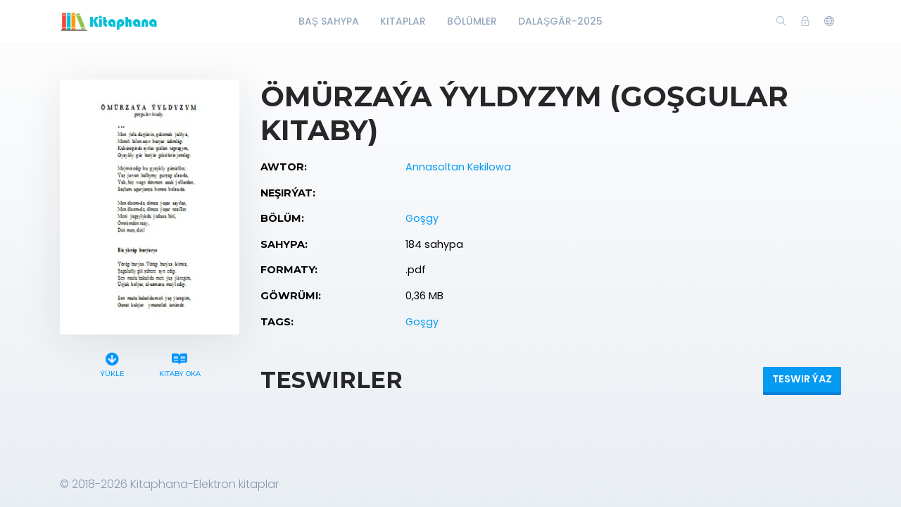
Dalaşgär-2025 (560, 21)
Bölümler (472, 21)
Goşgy (422, 218)
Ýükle (112, 363)
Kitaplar (403, 21)
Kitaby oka (179, 363)
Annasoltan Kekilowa (458, 167)
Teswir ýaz (802, 379)
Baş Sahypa (328, 21)
